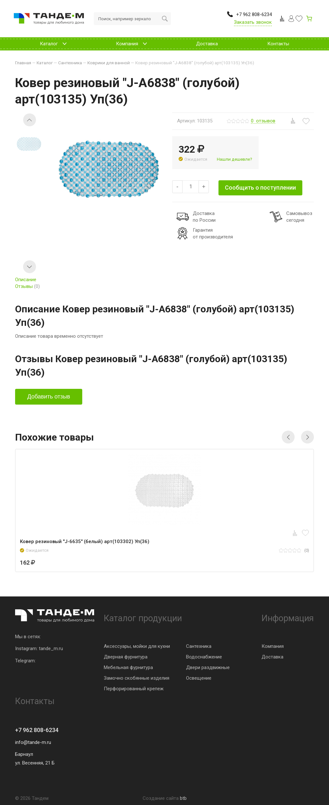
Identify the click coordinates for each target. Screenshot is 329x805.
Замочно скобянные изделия (136, 678)
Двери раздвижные (208, 667)
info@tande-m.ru (33, 742)
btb (183, 798)
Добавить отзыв (48, 396)
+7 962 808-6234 (36, 730)
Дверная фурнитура (125, 657)
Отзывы (27, 286)
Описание (25, 279)
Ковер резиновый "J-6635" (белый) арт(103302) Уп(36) (84, 541)
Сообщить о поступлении (260, 187)
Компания (273, 646)
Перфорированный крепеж (134, 689)
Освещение (198, 678)
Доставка (272, 657)
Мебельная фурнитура (128, 667)
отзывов (263, 121)
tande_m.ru (51, 648)
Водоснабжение (204, 657)
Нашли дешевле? (234, 159)
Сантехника (198, 646)
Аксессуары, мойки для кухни (137, 646)
